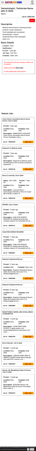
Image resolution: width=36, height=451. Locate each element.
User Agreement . (22, 449)
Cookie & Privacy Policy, (8, 449)
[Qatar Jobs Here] (13, 3)
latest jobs (19, 68)
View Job (28, 142)
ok (28, 449)
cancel (32, 449)
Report (32, 20)
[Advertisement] (18, 92)
